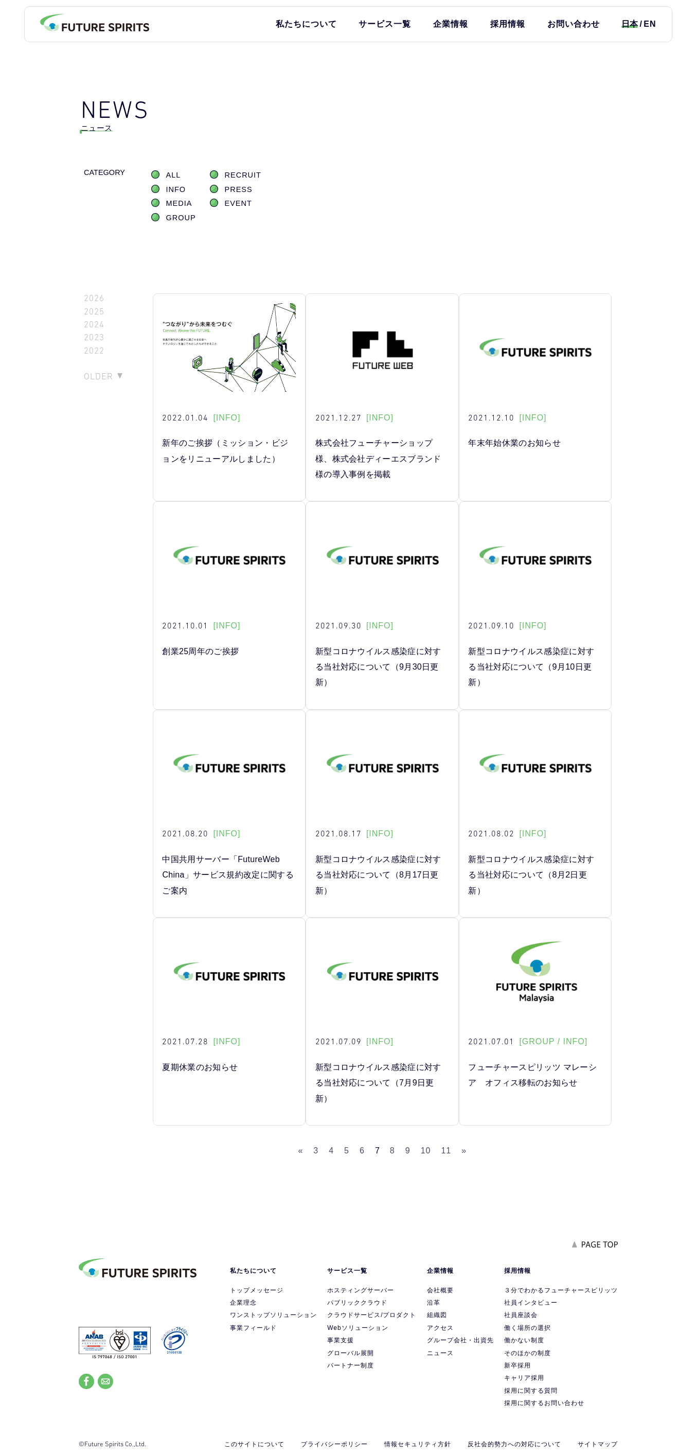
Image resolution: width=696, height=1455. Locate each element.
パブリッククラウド (357, 1302)
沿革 (433, 1302)
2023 (94, 337)
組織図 (437, 1315)
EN (650, 24)
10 (426, 1150)
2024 (94, 324)
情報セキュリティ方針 (417, 1444)
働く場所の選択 (527, 1327)
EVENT (238, 203)
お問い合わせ (573, 24)
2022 (94, 351)
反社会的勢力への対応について (514, 1444)
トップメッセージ (256, 1290)
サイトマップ (598, 1444)
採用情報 (507, 24)
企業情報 (450, 24)
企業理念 (243, 1302)
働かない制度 (524, 1340)
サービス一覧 (385, 24)
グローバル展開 (350, 1353)
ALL (173, 175)
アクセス (440, 1327)
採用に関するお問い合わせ (544, 1403)
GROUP (181, 218)
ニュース (440, 1353)
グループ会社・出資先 (460, 1340)
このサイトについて (254, 1444)
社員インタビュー (531, 1302)
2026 (94, 298)
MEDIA (179, 203)
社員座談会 (521, 1315)
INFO (176, 189)
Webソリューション (357, 1327)
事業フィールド (253, 1327)
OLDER (98, 376)
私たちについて (306, 24)
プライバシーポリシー (334, 1444)
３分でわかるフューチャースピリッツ (561, 1290)
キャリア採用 (524, 1377)
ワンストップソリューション (273, 1315)
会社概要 (440, 1290)
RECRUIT (243, 175)
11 (446, 1150)
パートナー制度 (350, 1365)
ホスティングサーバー (360, 1290)
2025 (94, 312)
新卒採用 (517, 1365)
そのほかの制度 (527, 1353)
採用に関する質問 (531, 1390)
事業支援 (340, 1340)
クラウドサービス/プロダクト (371, 1315)
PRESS (239, 189)
